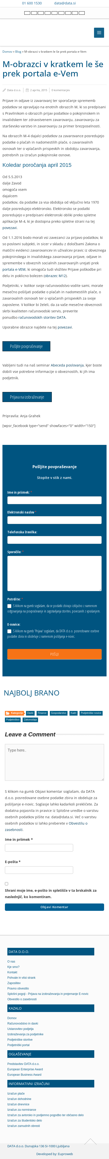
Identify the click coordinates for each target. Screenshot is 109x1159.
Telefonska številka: (22, 532)
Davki (30, 713)
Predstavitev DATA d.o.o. (23, 1064)
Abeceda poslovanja (67, 365)
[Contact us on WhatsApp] (91, 3)
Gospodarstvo (58, 713)
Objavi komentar (54, 907)
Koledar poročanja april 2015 (36, 165)
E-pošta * (13, 861)
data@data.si (65, 3)
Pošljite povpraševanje (26, 346)
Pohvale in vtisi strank (21, 977)
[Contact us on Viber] (84, 3)
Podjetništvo (12, 719)
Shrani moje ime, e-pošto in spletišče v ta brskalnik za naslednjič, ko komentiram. (50, 893)
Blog (18, 51)
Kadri (73, 713)
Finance (42, 713)
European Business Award (24, 1074)
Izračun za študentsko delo (24, 1120)
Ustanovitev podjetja (20, 1029)
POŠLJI (54, 654)
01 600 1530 (32, 3)
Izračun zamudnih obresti (23, 1126)
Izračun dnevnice (18, 1104)
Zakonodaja (30, 719)
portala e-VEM (14, 269)
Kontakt (12, 972)
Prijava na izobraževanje (27, 397)
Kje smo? (13, 967)
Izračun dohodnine (19, 1099)
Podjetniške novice (91, 713)
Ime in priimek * (19, 839)
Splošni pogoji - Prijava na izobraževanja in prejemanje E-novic (48, 994)
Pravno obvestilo (18, 988)
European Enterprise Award (25, 1069)
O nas (11, 961)
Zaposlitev (14, 983)
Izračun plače (16, 1093)
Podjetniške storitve (20, 1039)
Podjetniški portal (18, 1045)
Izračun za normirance (21, 1109)
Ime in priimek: (19, 492)
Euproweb (65, 1154)
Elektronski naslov (22, 512)
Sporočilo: (15, 551)
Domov (7, 51)
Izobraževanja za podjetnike (25, 1034)
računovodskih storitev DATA (42, 317)
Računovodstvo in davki (22, 1023)
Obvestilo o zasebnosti (22, 999)
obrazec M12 (55, 275)
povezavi (9, 227)
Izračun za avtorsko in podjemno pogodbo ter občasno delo (45, 1115)
